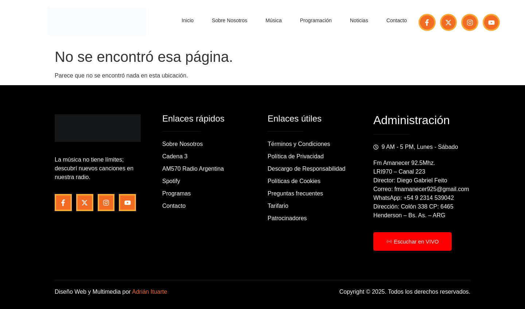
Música (273, 20)
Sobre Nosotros (229, 20)
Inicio (188, 20)
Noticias (359, 20)
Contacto (396, 20)
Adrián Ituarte (149, 292)
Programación (316, 20)
